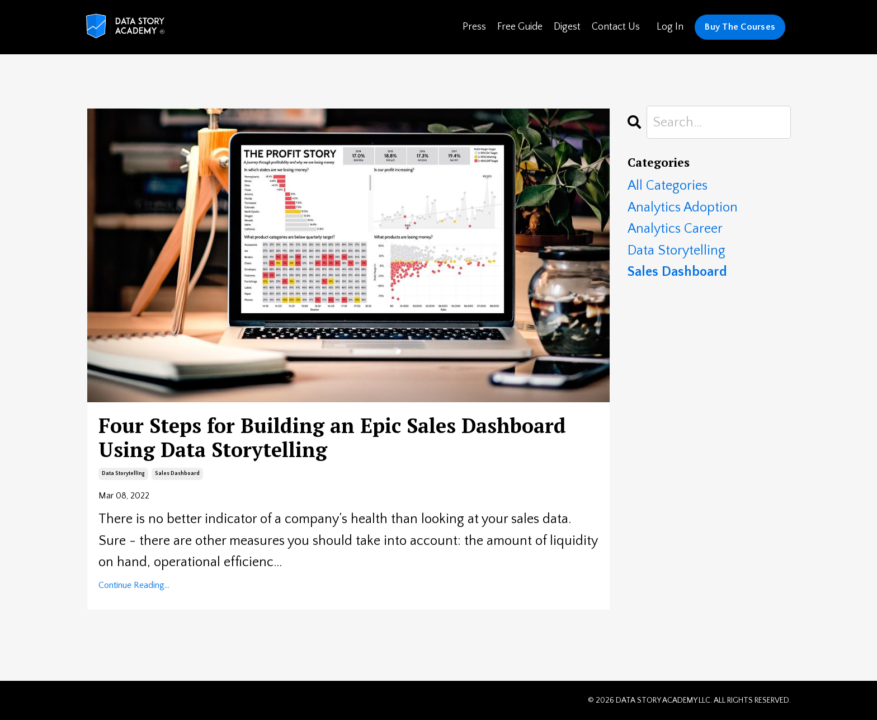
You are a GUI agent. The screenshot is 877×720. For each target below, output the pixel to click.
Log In (670, 26)
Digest (567, 26)
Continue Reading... (133, 585)
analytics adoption (683, 207)
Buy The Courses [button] (740, 27)
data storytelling (123, 473)
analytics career (675, 229)
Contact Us (616, 26)
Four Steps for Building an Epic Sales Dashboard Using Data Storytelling (332, 437)
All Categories (668, 185)
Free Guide (520, 26)
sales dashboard (177, 473)
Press (474, 26)
